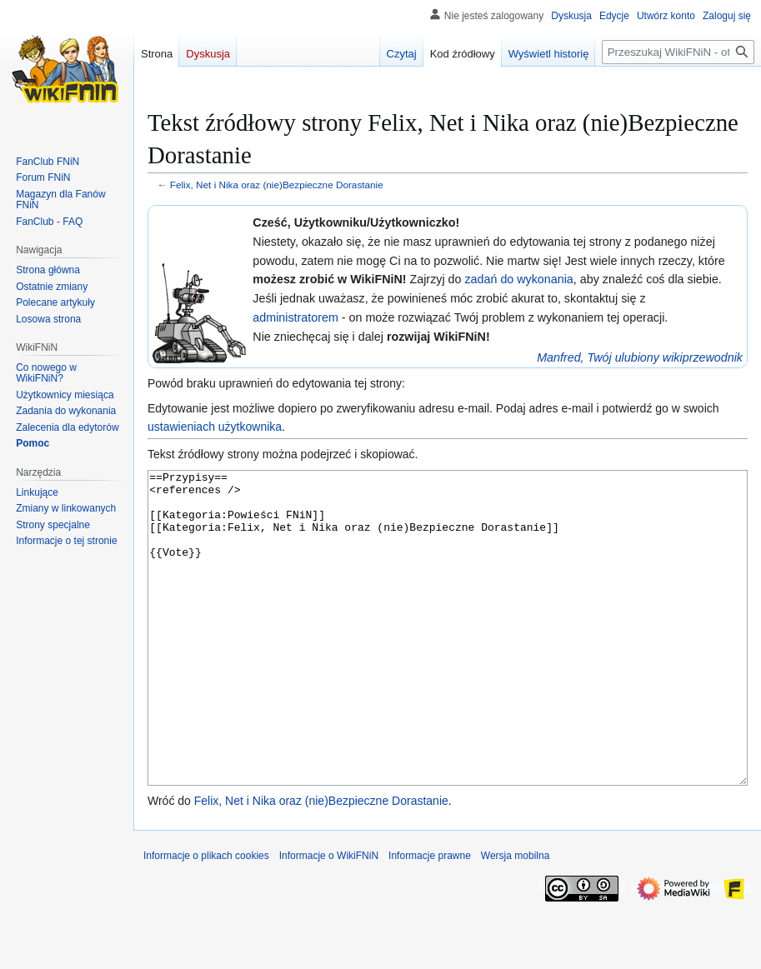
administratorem (295, 317)
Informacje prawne (429, 918)
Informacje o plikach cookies (206, 918)
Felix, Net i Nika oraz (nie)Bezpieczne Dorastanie (276, 184)
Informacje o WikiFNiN (328, 918)
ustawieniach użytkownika (215, 426)
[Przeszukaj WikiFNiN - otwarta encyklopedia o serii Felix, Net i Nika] (678, 52)
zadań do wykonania (518, 279)
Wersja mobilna (515, 918)
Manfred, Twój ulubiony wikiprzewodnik (640, 357)
